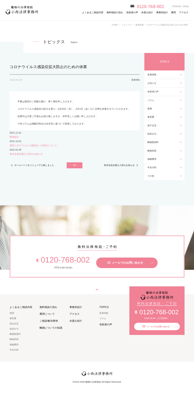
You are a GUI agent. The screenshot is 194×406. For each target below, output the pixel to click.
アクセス (183, 12)
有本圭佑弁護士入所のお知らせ (26, 154)
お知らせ (152, 84)
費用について (47, 325)
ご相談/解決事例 (49, 332)
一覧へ (74, 166)
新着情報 (152, 75)
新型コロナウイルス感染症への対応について (33, 145)
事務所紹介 (162, 12)
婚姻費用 (152, 168)
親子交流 (152, 131)
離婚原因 (152, 159)
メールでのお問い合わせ (125, 274)
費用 (173, 12)
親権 (150, 112)
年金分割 (152, 178)
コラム (151, 103)
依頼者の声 (132, 12)
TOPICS (104, 318)
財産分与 (152, 140)
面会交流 (14, 335)
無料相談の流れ (115, 12)
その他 (151, 187)
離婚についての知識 (51, 339)
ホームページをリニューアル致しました (33, 166)
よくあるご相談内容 (92, 12)
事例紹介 (14, 137)
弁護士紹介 (147, 12)
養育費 (151, 122)
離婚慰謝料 (153, 150)
